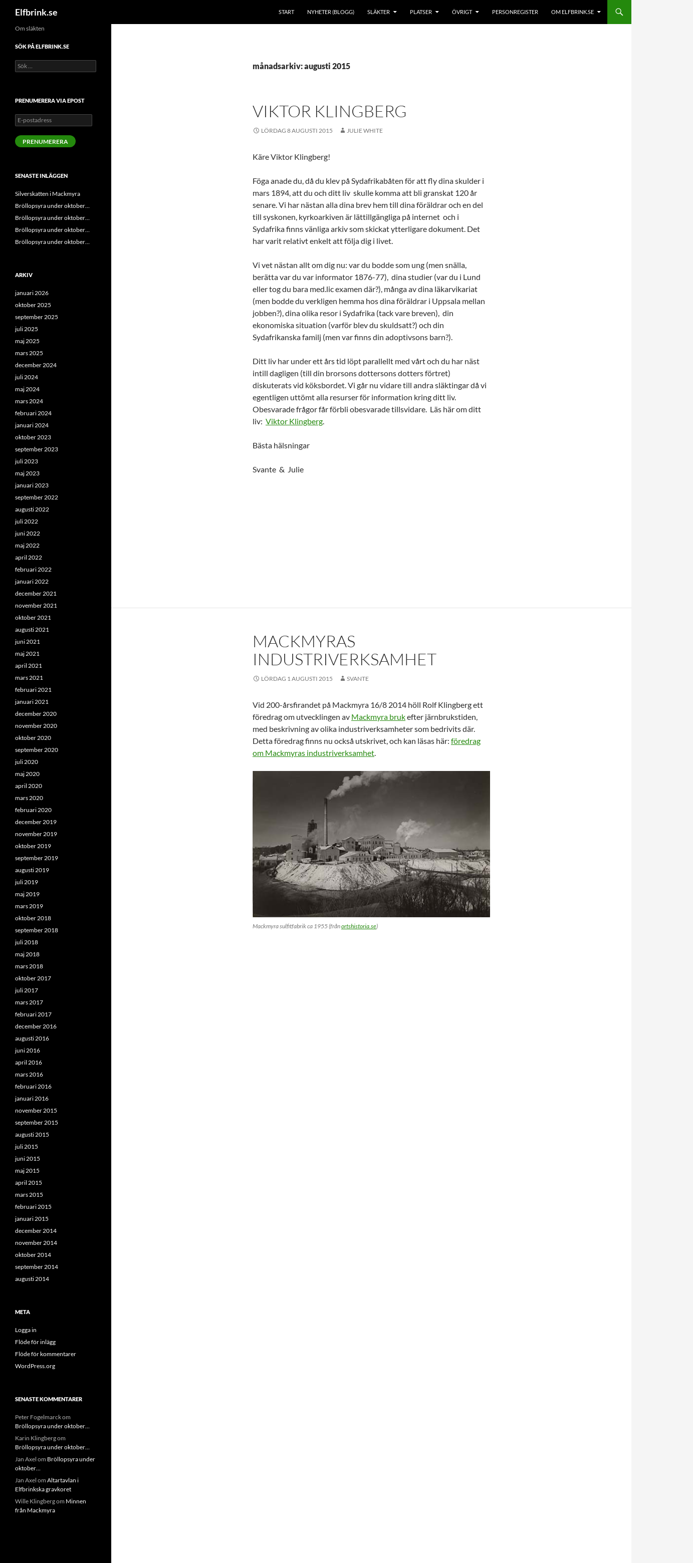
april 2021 (28, 665)
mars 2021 (29, 677)
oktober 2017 (33, 978)
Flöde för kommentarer (45, 1354)
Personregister (515, 12)
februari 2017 (33, 1014)
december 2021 (36, 593)
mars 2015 (29, 1194)
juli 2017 (26, 990)
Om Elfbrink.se (572, 12)
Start (286, 12)
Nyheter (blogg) (330, 12)
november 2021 (36, 605)
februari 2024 (33, 413)
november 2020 (36, 725)
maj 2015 (27, 1170)
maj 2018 (27, 954)
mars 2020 (29, 798)
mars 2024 (29, 401)
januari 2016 (32, 1098)
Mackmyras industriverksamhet (344, 650)
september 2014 (36, 1266)
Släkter (378, 12)
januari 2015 (32, 1218)
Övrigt (462, 12)
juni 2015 (27, 1158)
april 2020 (28, 786)
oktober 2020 (33, 737)
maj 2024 (27, 389)
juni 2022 (27, 533)
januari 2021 (32, 701)
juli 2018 (26, 942)
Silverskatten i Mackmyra (47, 193)
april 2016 (28, 1062)
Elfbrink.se (36, 12)
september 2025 (36, 317)
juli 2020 (26, 761)
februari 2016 (33, 1086)
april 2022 (28, 557)
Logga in (26, 1330)
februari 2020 (33, 810)
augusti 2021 (32, 629)
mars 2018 (29, 966)
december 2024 (36, 365)
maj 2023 (27, 473)
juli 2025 (26, 329)
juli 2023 (26, 461)
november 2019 (36, 834)
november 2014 (36, 1242)
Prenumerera (45, 141)
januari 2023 (32, 485)
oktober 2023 (33, 437)
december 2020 (36, 713)
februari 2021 (33, 689)
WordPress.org (35, 1366)
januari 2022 (32, 581)
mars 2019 (29, 906)
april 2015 (28, 1182)
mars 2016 (29, 1074)
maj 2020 (27, 773)
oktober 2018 (33, 918)
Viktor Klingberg (330, 111)
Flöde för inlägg (35, 1342)
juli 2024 (26, 377)
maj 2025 (27, 341)
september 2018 (36, 930)
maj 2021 (27, 653)
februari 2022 (33, 569)
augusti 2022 (32, 509)
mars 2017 (29, 1002)
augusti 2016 (32, 1038)
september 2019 (36, 858)
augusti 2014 (32, 1278)
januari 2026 (32, 293)
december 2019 (36, 822)
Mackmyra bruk (378, 716)
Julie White (365, 130)
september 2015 (36, 1122)
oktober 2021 (33, 617)
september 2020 (36, 749)
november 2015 (36, 1110)
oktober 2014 (33, 1254)
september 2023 (36, 449)
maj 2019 (27, 894)
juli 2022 (26, 521)
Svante (358, 678)
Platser (421, 12)
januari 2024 (32, 425)
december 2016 (36, 1026)
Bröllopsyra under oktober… (52, 205)
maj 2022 (27, 545)
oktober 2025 (33, 305)
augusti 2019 (32, 870)
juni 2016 (27, 1050)
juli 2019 (26, 882)
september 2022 (36, 497)
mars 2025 (29, 353)
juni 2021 (27, 641)
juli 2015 (26, 1146)
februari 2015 (33, 1206)
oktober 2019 (33, 846)
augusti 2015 (32, 1134)
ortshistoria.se (358, 926)
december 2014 (36, 1230)
